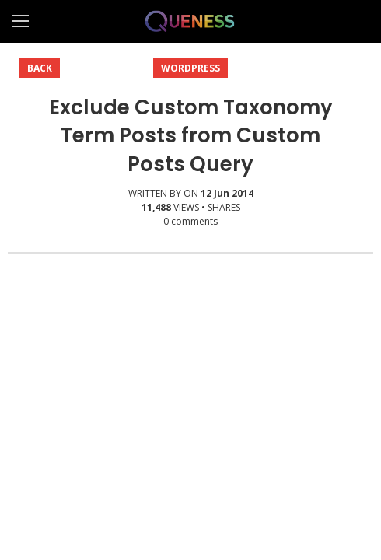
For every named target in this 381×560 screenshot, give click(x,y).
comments (190, 221)
